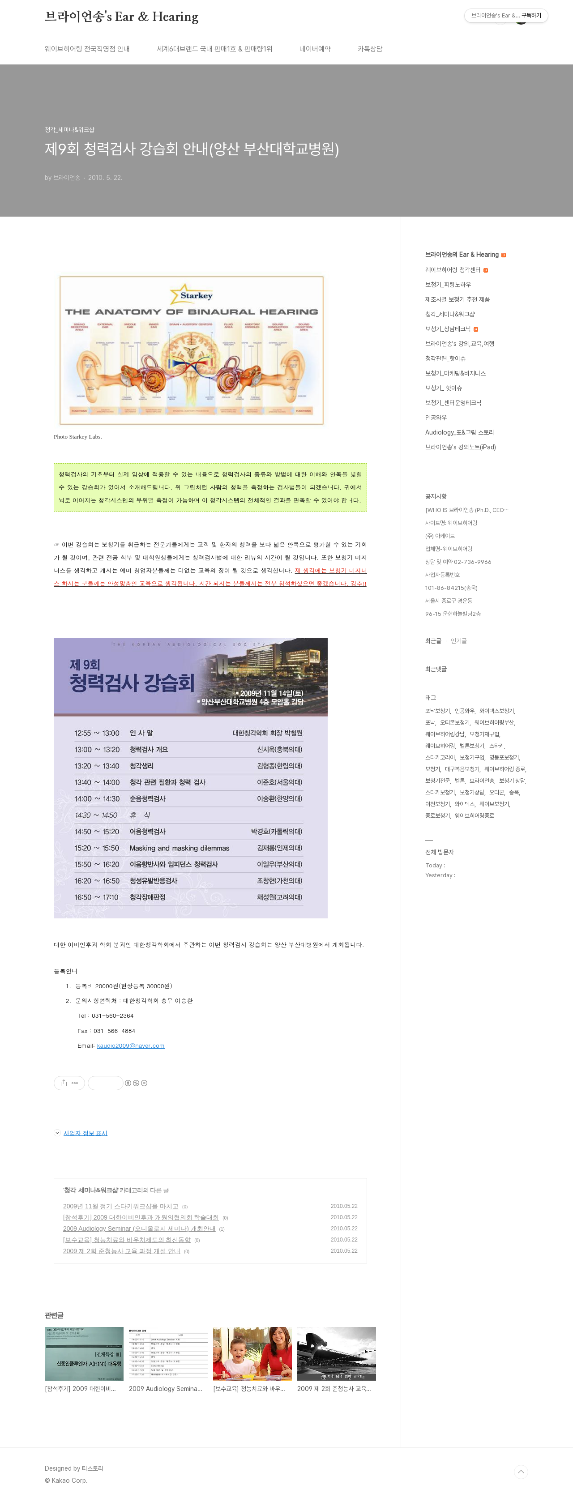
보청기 (432, 769)
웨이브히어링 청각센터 (456, 269)
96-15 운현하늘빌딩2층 (453, 613)
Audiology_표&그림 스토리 (459, 432)
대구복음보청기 (462, 769)
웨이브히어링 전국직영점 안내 (87, 49)
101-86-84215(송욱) (451, 588)
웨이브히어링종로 (474, 815)
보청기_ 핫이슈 (443, 388)
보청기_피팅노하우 (448, 284)
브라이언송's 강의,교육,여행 (459, 343)
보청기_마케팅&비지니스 (455, 373)
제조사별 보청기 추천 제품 (457, 299)
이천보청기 (437, 804)
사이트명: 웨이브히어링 (451, 523)
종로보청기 (437, 815)
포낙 (430, 722)
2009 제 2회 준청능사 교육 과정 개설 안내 (121, 1251)
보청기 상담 (512, 780)
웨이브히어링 (440, 745)
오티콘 (496, 792)
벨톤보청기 (472, 745)
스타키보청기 (440, 792)
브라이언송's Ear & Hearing (122, 17)
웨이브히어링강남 (445, 734)
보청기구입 (472, 757)
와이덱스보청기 (496, 711)
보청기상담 (472, 792)
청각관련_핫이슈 (445, 358)
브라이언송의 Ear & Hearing (465, 254)
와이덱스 (465, 804)
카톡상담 (370, 49)
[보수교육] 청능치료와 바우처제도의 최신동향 (127, 1239)
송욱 (514, 792)
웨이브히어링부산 (494, 722)
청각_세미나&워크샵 (91, 1190)
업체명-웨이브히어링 (448, 549)
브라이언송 (482, 780)
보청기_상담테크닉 (451, 329)
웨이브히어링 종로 (504, 769)
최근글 (433, 640)
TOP (521, 1472)
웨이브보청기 (494, 804)
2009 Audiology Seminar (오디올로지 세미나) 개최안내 (139, 1228)
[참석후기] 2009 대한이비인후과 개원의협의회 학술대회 (141, 1217)
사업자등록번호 (442, 575)
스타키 (496, 745)
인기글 (459, 640)
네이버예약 (315, 49)
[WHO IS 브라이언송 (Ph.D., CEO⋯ (467, 510)
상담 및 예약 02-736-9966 (458, 562)
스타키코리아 (440, 757)
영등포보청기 (504, 757)
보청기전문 (437, 780)
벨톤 (460, 780)
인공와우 (436, 417)
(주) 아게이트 (440, 536)
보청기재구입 (484, 734)
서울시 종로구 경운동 (448, 600)
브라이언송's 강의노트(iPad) (460, 447)
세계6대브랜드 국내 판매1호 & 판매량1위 (215, 49)
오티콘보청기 (455, 722)
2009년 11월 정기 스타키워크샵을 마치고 (121, 1206)
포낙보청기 (437, 711)
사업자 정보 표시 (80, 1132)
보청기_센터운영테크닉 (453, 402)
